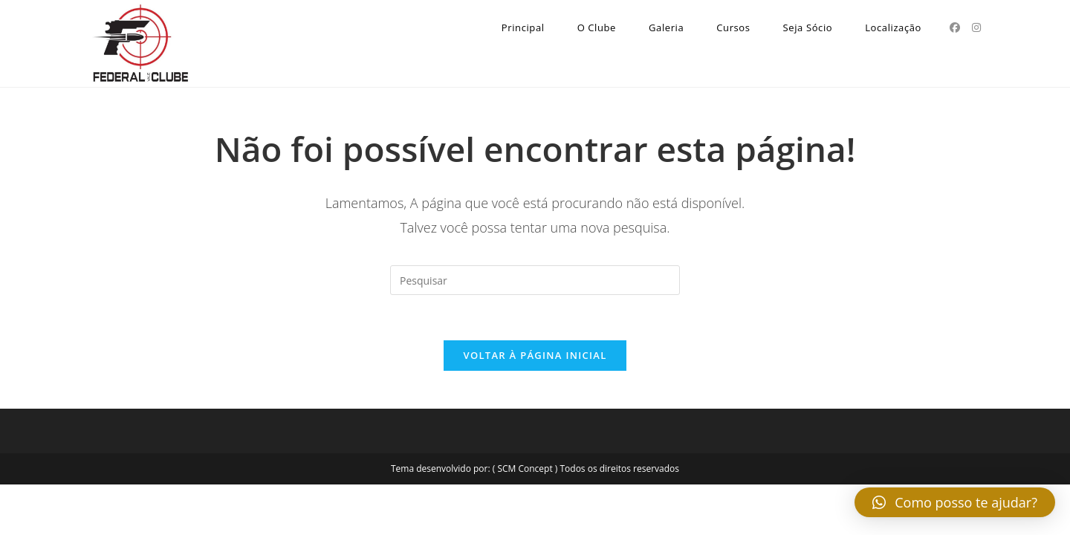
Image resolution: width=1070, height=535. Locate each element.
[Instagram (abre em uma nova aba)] (976, 27)
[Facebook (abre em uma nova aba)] (955, 27)
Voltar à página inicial (534, 355)
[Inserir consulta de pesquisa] (535, 280)
